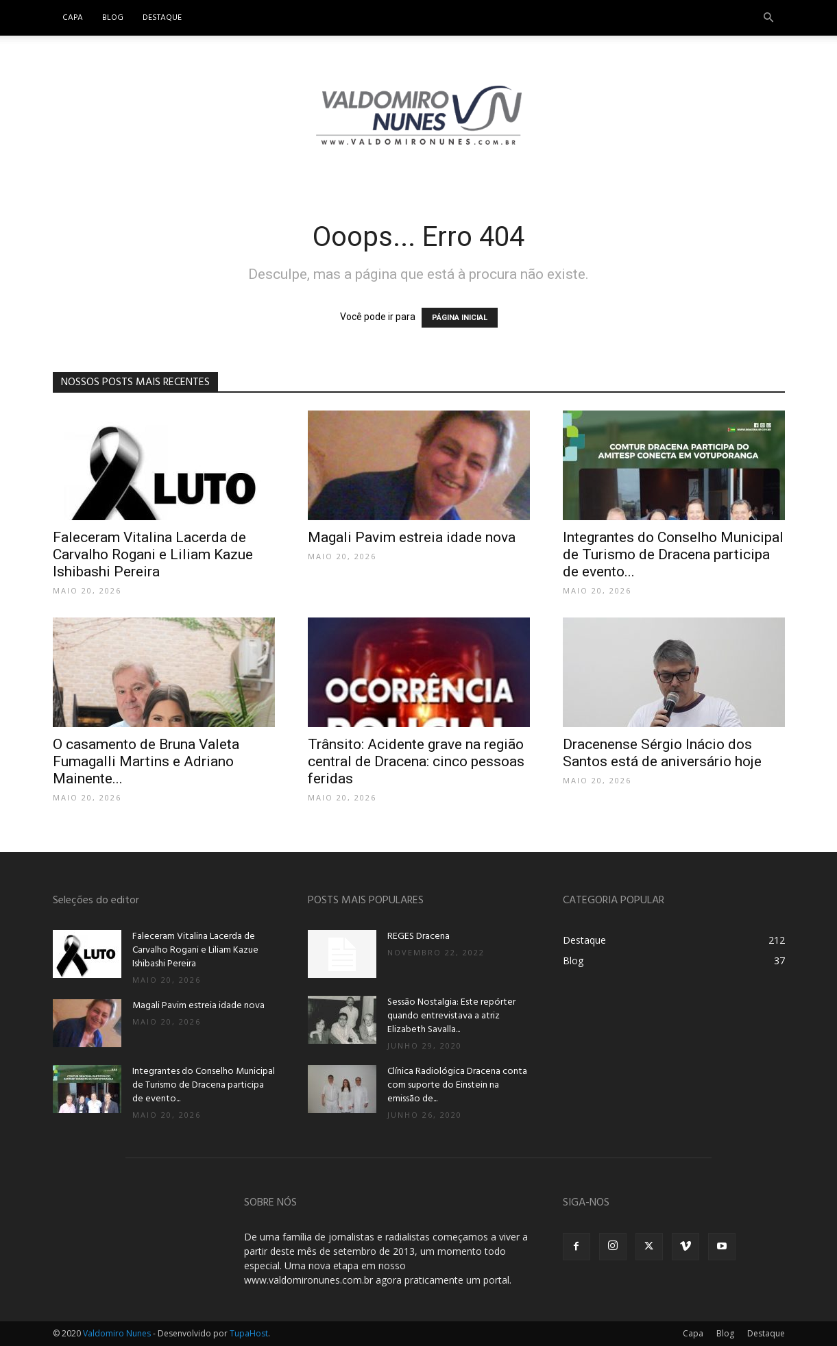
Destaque (162, 18)
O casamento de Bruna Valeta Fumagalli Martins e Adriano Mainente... (146, 761)
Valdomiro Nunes (117, 1333)
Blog (112, 18)
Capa (72, 18)
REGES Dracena (418, 936)
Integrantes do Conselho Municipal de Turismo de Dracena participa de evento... (673, 554)
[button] (768, 18)
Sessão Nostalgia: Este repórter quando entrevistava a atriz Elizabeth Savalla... (451, 1016)
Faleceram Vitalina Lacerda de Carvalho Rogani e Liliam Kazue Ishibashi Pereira (153, 554)
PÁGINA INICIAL (459, 317)
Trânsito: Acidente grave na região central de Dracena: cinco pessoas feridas (416, 761)
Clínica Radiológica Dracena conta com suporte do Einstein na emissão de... (457, 1085)
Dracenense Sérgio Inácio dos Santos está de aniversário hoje (662, 753)
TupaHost (249, 1333)
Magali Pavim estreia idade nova (411, 537)
